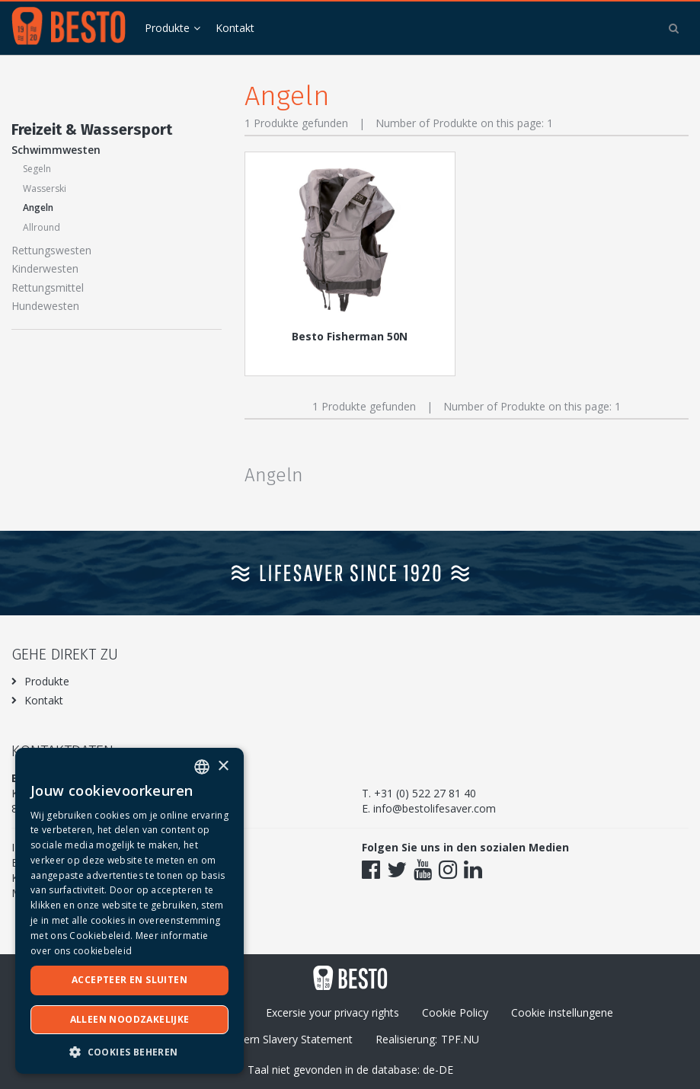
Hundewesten (45, 306)
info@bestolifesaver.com (434, 808)
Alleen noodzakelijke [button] (130, 1019)
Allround (41, 227)
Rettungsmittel (47, 287)
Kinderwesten (44, 268)
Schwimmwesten (56, 149)
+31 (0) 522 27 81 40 (425, 793)
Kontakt (235, 28)
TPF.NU (460, 1039)
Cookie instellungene (562, 1012)
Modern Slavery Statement (287, 1039)
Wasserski (44, 188)
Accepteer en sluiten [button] (129, 979)
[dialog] (129, 911)
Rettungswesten (51, 250)
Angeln (38, 207)
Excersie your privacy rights (332, 1012)
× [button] (223, 766)
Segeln (37, 168)
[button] (129, 1051)
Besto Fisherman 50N (350, 336)
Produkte (167, 28)
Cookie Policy (455, 1012)
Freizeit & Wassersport (91, 129)
